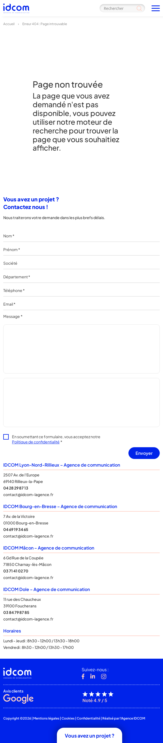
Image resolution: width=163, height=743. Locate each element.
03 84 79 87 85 (16, 612)
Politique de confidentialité (36, 441)
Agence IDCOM (133, 718)
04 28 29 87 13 (15, 487)
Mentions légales (46, 718)
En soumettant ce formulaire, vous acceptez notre (56, 439)
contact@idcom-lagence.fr (28, 494)
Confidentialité (88, 718)
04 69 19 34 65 (15, 529)
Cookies (68, 718)
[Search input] (122, 8)
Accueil (9, 24)
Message (13, 316)
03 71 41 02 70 (15, 570)
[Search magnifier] (139, 8)
